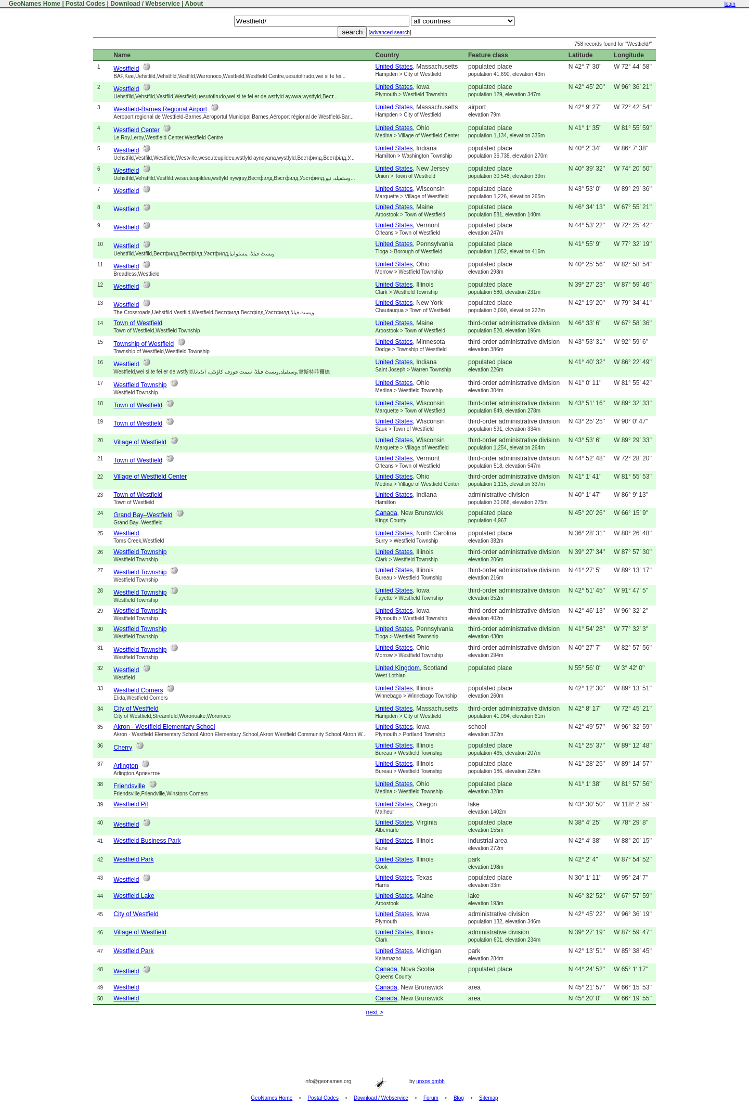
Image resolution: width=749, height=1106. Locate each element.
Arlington (125, 765)
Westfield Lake (133, 895)
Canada (386, 513)
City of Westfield (135, 708)
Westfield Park (133, 859)
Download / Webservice (145, 3)
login (730, 4)
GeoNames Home (33, 3)
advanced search (390, 32)
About (194, 3)
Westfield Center (136, 130)
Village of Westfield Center (150, 476)
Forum (430, 1098)
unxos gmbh (430, 1081)
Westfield (126, 68)
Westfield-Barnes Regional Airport (160, 109)
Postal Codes (85, 3)
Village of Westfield (139, 442)
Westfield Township (139, 385)
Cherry (122, 747)
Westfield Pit (130, 804)
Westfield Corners (138, 690)
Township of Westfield (143, 344)
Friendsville (129, 786)
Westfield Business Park (146, 840)
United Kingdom (398, 668)
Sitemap (488, 1098)
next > (374, 1012)
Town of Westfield (137, 323)
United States (394, 66)
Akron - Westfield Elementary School (164, 726)
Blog (459, 1098)
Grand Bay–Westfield (142, 515)
